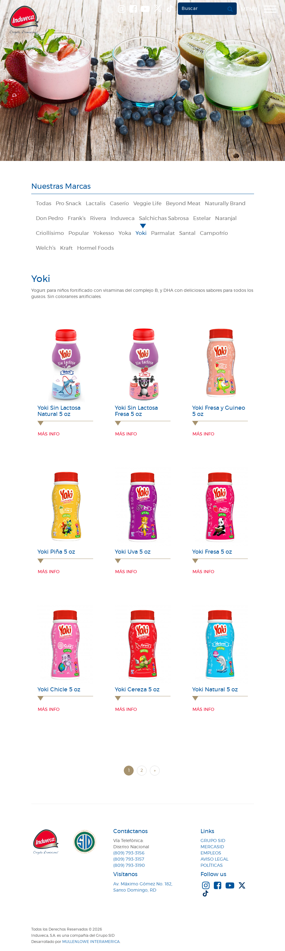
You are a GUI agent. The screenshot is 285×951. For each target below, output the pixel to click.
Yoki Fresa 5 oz (212, 552)
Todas (43, 203)
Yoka (125, 233)
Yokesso (103, 233)
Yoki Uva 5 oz (133, 552)
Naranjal (226, 218)
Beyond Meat (183, 203)
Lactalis (96, 203)
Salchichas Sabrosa (164, 218)
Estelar (202, 218)
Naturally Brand (225, 203)
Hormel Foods (95, 248)
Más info (48, 434)
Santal (187, 233)
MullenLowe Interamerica (91, 942)
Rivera (98, 218)
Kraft (66, 248)
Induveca (122, 218)
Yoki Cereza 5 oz (137, 690)
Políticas (212, 865)
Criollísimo (50, 233)
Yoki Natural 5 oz (215, 690)
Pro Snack (68, 203)
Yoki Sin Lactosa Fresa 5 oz (136, 411)
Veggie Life (147, 203)
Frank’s (77, 218)
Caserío (119, 203)
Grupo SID (213, 841)
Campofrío (214, 233)
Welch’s (46, 248)
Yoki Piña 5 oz (56, 552)
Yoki (141, 233)
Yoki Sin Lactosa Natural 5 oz (58, 411)
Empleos (211, 853)
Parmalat (163, 233)
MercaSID (212, 847)
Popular (78, 233)
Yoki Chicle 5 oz (58, 690)
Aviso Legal (214, 859)
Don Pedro (49, 218)
